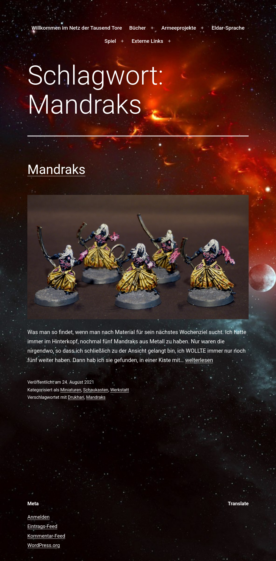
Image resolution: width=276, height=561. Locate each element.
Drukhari (76, 397)
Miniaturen (70, 389)
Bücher (137, 28)
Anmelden (38, 517)
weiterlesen (199, 360)
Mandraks (56, 169)
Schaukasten (95, 389)
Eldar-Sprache (228, 28)
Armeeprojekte (178, 28)
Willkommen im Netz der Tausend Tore (76, 28)
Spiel (110, 41)
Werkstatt (119, 389)
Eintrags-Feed (42, 526)
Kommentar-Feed (46, 536)
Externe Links (147, 41)
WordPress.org (43, 545)
